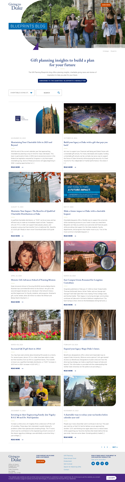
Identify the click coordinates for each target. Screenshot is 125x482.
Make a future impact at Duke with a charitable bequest (84, 213)
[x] (106, 464)
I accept (111, 478)
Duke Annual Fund (70, 459)
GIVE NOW (106, 5)
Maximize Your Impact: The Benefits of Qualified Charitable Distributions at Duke (33, 213)
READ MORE (15, 167)
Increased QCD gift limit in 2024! (26, 349)
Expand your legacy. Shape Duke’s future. (82, 349)
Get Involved (68, 464)
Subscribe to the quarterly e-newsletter (62, 81)
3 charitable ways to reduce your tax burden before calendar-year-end (86, 416)
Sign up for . (98, 460)
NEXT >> (115, 448)
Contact (66, 470)
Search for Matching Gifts (72, 467)
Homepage (106, 51)
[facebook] (97, 464)
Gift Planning (68, 456)
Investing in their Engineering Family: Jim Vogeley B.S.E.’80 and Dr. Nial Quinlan (33, 416)
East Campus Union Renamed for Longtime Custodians (83, 281)
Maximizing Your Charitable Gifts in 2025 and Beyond (31, 144)
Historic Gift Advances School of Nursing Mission (33, 280)
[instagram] (102, 464)
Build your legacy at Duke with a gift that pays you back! (86, 144)
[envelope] (93, 464)
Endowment (68, 462)
